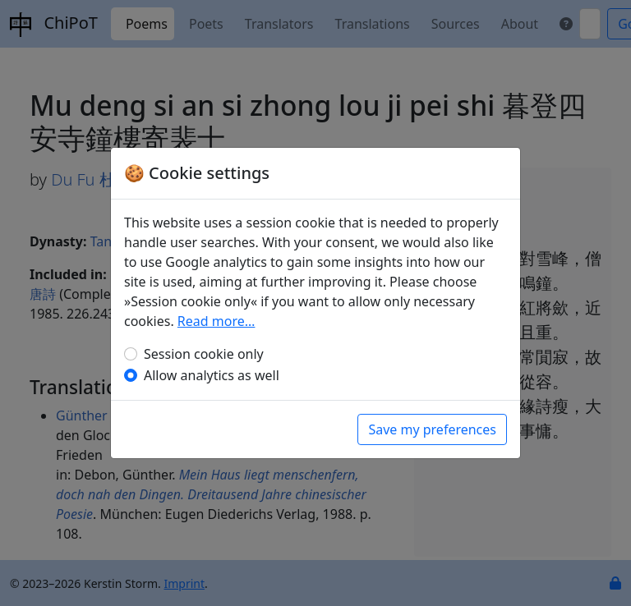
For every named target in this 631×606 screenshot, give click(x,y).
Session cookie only (204, 354)
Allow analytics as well (211, 375)
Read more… (216, 321)
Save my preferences (432, 429)
